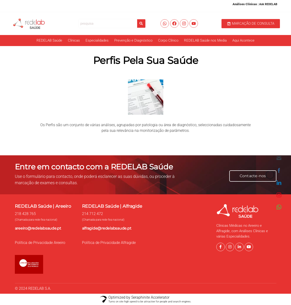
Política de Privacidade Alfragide (109, 242)
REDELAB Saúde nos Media (205, 40)
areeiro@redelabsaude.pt (38, 228)
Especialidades (97, 40)
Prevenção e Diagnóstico (133, 40)
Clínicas (74, 40)
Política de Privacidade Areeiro (40, 242)
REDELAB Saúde (49, 40)
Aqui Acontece (243, 40)
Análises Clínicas (245, 4)
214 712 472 (92, 213)
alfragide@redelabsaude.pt (106, 228)
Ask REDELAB (268, 4)
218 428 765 (25, 213)
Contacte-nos (253, 176)
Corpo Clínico (168, 40)
